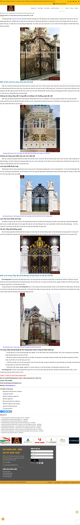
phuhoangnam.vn (10, 385)
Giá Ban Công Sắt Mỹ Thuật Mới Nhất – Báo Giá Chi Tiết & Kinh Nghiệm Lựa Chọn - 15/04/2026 (21, 424)
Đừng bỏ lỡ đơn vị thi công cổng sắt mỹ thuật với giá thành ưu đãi (22, 13)
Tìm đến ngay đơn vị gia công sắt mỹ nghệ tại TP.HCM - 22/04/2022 (16, 417)
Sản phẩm (46, 8)
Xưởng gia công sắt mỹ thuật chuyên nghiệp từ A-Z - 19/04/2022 (15, 419)
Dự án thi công (55, 8)
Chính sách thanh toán (7, 475)
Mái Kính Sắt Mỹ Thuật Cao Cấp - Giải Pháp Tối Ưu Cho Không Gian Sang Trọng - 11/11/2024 (21, 427)
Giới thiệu (40, 8)
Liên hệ (76, 8)
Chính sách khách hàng (7, 473)
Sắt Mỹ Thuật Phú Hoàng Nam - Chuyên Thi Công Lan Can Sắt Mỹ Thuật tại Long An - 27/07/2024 (22, 429)
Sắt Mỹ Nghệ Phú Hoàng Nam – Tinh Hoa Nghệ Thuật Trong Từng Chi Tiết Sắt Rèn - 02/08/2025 (22, 426)
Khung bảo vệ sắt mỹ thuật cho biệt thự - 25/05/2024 (12, 432)
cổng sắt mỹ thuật (16, 18)
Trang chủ (33, 8)
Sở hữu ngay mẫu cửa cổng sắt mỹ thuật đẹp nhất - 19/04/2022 (15, 421)
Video (71, 8)
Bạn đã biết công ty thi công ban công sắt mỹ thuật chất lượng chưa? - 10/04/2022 (19, 422)
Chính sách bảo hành (7, 476)
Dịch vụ (62, 8)
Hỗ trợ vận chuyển (6, 471)
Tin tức (67, 8)
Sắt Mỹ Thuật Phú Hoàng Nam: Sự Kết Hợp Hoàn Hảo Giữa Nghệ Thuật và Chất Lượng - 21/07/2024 (22, 431)
